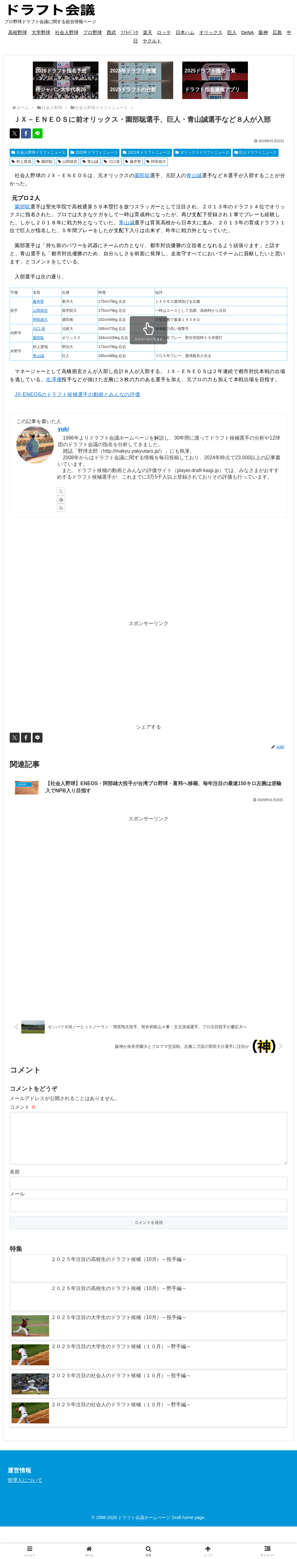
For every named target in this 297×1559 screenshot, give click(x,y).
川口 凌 (39, 328)
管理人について (25, 1497)
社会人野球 (66, 32)
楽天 (147, 32)
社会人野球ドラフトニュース (38, 152)
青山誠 (90, 161)
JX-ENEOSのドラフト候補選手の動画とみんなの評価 (77, 394)
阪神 (263, 32)
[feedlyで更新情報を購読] (61, 500)
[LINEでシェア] (38, 133)
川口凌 (112, 161)
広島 (277, 32)
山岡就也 (68, 161)
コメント (23, 1114)
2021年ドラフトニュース (146, 152)
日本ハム (185, 32)
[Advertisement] (148, 568)
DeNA (247, 32)
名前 (15, 1188)
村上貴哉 (21, 161)
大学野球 (41, 32)
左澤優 (54, 379)
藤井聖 (133, 161)
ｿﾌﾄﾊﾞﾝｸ (129, 32)
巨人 (232, 32)
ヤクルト (152, 40)
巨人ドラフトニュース (255, 152)
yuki (63, 429)
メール (17, 1210)
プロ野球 (92, 32)
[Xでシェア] (15, 133)
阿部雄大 (156, 161)
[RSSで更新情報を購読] (61, 508)
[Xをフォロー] (61, 491)
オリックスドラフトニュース (202, 152)
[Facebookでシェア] (26, 133)
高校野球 (17, 32)
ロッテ (164, 32)
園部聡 (45, 161)
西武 (111, 32)
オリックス (211, 32)
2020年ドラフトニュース (94, 152)
